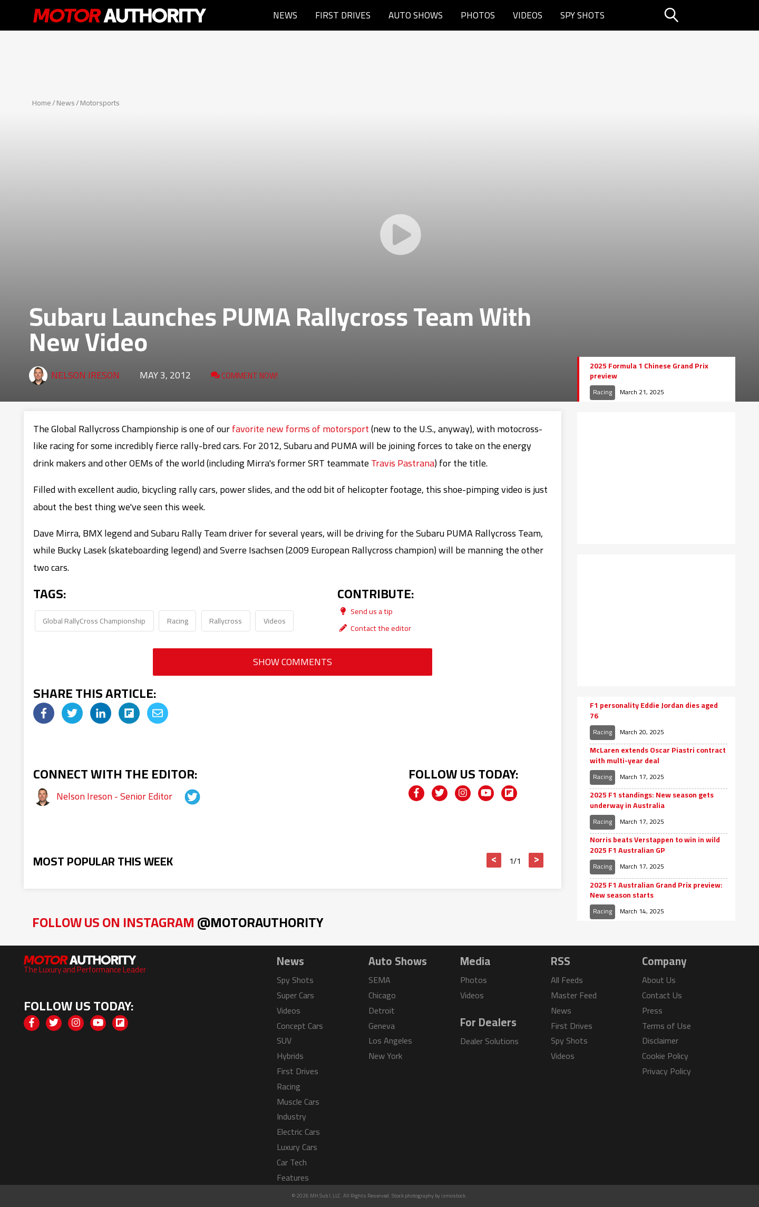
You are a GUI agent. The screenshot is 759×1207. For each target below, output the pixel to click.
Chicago (382, 995)
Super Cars (295, 995)
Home (41, 102)
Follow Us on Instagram (178, 922)
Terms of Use (666, 1026)
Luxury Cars (297, 1147)
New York (385, 1056)
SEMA (379, 980)
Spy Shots (582, 15)
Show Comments (292, 661)
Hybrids (290, 1056)
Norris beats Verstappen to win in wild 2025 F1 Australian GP (655, 845)
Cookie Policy (665, 1056)
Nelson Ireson (85, 375)
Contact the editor (374, 628)
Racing (177, 621)
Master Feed (574, 995)
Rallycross (225, 621)
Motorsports (100, 102)
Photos (478, 15)
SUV (284, 1040)
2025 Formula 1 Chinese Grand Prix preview (649, 371)
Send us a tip (365, 611)
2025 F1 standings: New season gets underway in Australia (652, 800)
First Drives (343, 15)
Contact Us (662, 995)
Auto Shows (415, 15)
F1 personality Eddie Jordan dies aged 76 (654, 710)
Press (652, 1010)
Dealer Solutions (489, 1041)
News (285, 15)
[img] (43, 713)
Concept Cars (300, 1026)
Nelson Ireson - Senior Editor (115, 796)
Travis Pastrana (402, 463)
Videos (527, 15)
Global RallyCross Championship (94, 621)
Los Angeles (390, 1040)
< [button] (494, 860)
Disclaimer (660, 1040)
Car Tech (292, 1162)
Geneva (381, 1026)
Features (293, 1177)
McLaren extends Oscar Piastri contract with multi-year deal (658, 755)
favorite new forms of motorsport (300, 428)
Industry (291, 1116)
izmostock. (454, 1196)
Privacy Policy (666, 1071)
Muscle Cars (298, 1101)
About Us (659, 980)
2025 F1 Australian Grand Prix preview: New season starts (656, 890)
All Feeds (567, 980)
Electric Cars (298, 1132)
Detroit (381, 1010)
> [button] (536, 860)
